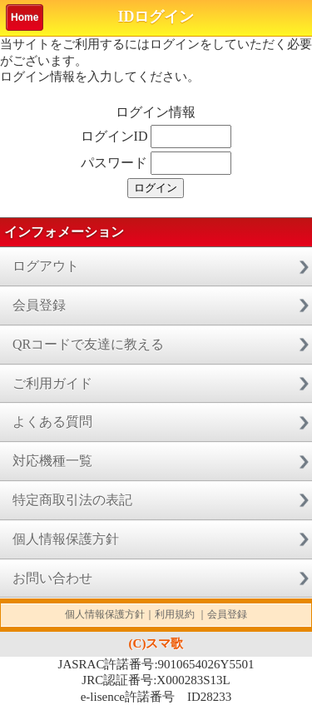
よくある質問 (52, 422)
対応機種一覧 (52, 461)
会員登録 (39, 305)
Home (24, 17)
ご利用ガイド (52, 383)
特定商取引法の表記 (72, 500)
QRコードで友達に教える (88, 344)
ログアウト (45, 266)
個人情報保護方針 (65, 539)
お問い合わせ (52, 578)
